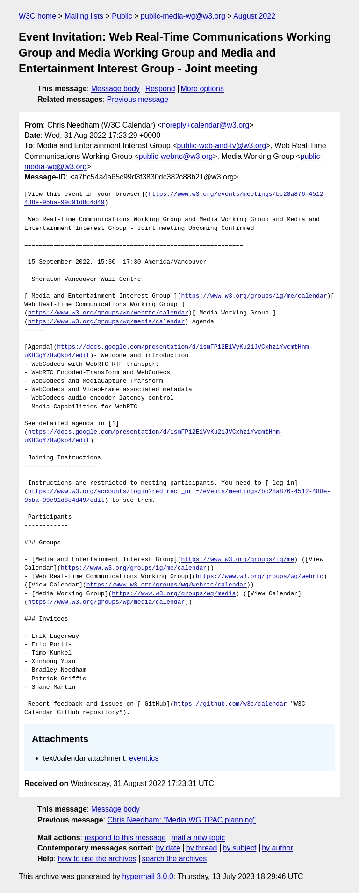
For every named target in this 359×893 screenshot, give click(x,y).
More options (202, 89)
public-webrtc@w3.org (176, 156)
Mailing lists (84, 16)
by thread (201, 848)
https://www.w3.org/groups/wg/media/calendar (106, 322)
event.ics (143, 758)
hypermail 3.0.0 (147, 876)
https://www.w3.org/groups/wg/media (174, 594)
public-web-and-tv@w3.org (221, 146)
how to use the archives (97, 859)
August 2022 (254, 16)
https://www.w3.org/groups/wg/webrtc (259, 576)
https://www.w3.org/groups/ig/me (237, 560)
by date (168, 848)
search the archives (174, 859)
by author (277, 848)
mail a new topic (198, 838)
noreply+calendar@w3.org (205, 125)
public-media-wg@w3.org (183, 16)
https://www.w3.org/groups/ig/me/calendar (254, 296)
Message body (115, 89)
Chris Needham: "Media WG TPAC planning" (181, 820)
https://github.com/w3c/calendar (230, 704)
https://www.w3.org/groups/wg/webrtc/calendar (108, 313)
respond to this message (124, 838)
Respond (160, 89)
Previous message (138, 99)
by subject (239, 848)
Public (122, 16)
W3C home (37, 16)
